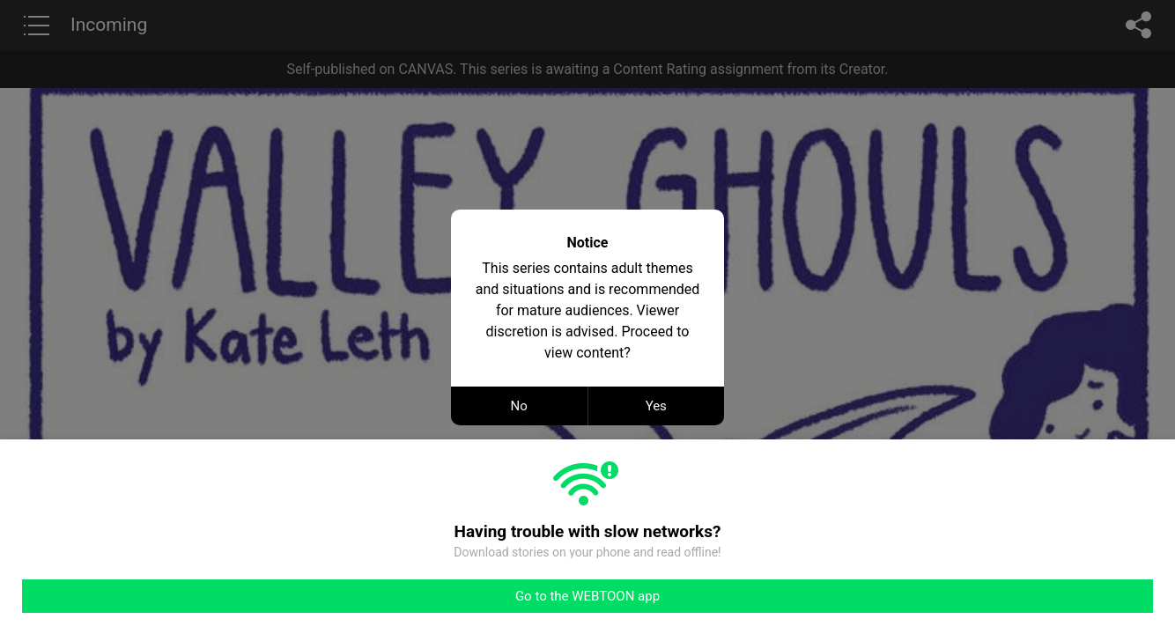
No (519, 406)
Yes (656, 406)
